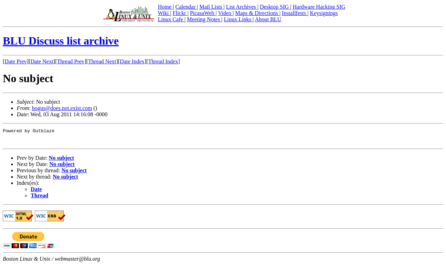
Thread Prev (70, 61)
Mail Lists (211, 7)
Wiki (164, 13)
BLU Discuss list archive (61, 40)
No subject (61, 161)
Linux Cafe (171, 19)
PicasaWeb (203, 13)
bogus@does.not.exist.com (62, 108)
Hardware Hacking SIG (319, 7)
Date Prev (16, 61)
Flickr (179, 13)
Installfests (294, 13)
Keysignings (324, 13)
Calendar (186, 7)
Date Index (132, 61)
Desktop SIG (275, 7)
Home (165, 7)
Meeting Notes (204, 19)
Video (225, 13)
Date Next (42, 61)
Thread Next (102, 61)
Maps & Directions (257, 13)
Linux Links (238, 19)
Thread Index (163, 61)
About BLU (268, 19)
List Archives (241, 7)
